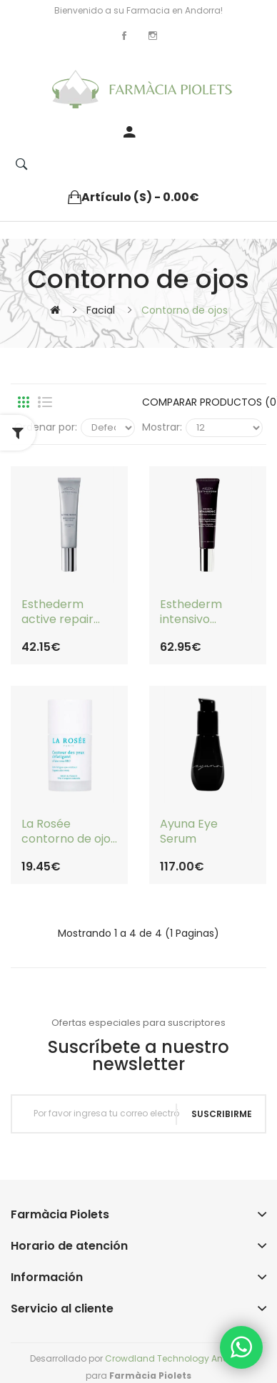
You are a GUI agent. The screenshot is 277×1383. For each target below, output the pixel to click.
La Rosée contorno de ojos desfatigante (68, 832)
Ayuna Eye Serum (189, 832)
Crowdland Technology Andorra (176, 1358)
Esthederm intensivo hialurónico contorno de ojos (207, 612)
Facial (100, 310)
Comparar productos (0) (202, 402)
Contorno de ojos (184, 310)
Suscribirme (221, 1114)
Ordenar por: (45, 427)
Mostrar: (162, 427)
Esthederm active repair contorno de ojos (68, 612)
